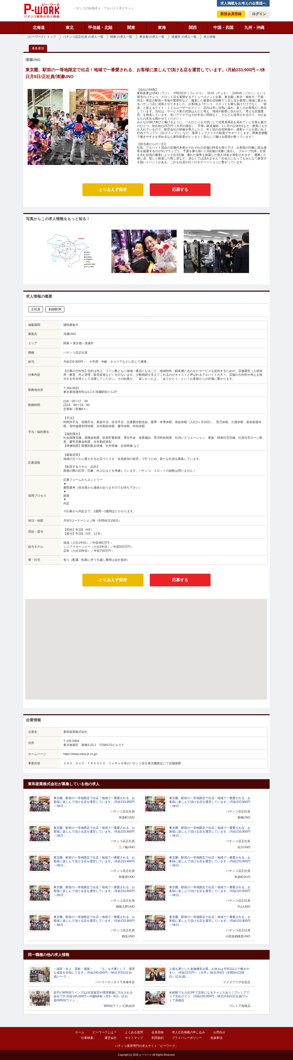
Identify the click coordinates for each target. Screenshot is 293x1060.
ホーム (79, 1032)
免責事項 (216, 1038)
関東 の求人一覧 (121, 37)
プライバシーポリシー (187, 1038)
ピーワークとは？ (104, 1032)
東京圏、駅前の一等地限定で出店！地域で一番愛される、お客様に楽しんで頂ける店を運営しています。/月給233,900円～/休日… (94, 802)
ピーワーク (41, 10)
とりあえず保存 (113, 189)
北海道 (39, 27)
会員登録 (158, 1032)
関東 (131, 27)
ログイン (259, 14)
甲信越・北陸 (100, 27)
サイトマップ (134, 1038)
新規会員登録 (230, 14)
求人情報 (210, 37)
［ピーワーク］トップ (41, 37)
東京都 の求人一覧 (151, 37)
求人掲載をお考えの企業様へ (243, 3)
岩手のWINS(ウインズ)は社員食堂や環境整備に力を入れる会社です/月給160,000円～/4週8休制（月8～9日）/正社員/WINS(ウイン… (93, 996)
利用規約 (158, 1038)
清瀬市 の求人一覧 (183, 37)
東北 (70, 27)
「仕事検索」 (87, 1038)
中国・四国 (223, 27)
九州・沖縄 (254, 27)
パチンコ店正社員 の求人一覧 (83, 37)
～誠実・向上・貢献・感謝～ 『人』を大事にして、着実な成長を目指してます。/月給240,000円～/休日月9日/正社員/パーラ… (94, 972)
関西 (193, 27)
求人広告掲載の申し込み (188, 1032)
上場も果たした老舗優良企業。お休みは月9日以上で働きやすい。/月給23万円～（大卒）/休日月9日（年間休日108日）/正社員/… (209, 972)
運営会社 (111, 1038)
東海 (162, 27)
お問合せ (219, 1032)
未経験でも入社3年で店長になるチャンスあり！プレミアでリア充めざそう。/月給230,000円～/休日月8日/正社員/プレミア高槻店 (209, 996)
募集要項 (38, 48)
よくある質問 (134, 1032)
